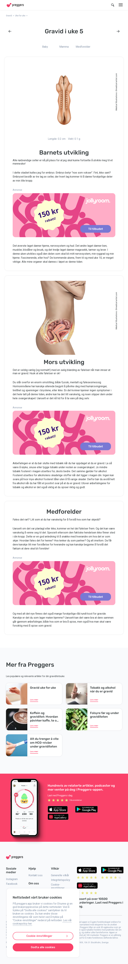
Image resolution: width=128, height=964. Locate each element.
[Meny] (121, 5)
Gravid (9, 15)
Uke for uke (20, 15)
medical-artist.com (116, 81)
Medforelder (83, 46)
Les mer (34, 700)
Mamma (64, 46)
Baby (45, 46)
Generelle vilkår (60, 875)
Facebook (12, 883)
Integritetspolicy (60, 880)
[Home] (15, 5)
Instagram (12, 879)
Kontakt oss (35, 875)
